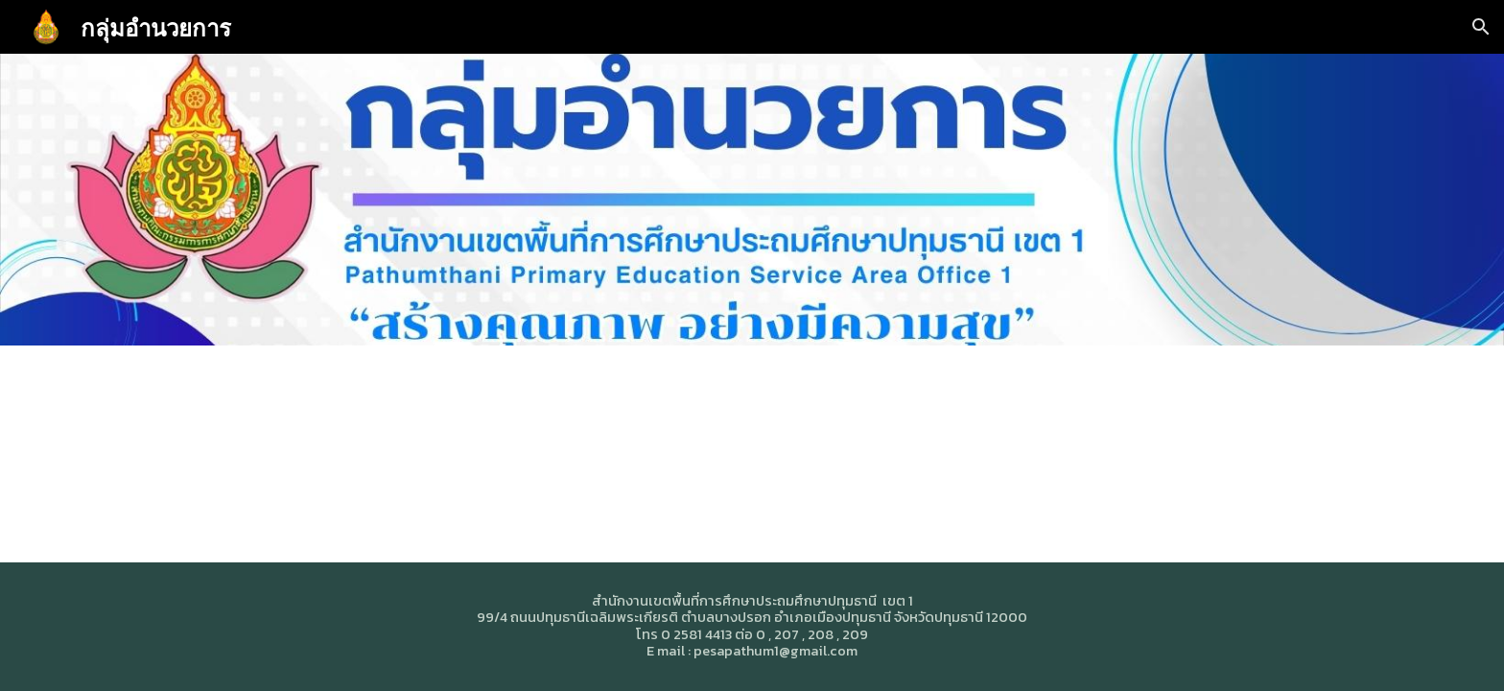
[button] (1481, 27)
